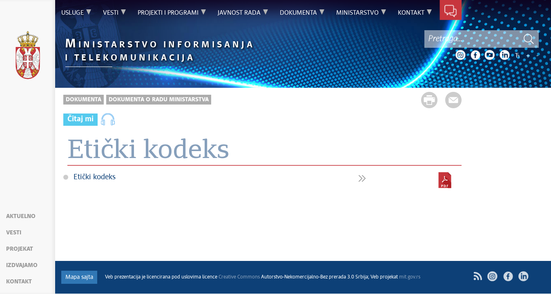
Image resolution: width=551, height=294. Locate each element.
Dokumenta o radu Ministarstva (159, 99)
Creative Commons (239, 277)
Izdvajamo (22, 265)
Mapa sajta (79, 277)
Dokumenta (83, 99)
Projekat (19, 249)
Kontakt (19, 282)
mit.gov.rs (409, 277)
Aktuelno (21, 216)
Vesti (13, 233)
